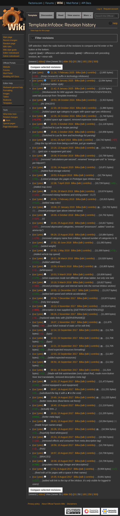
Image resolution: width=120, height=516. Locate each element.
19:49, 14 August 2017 (62, 397)
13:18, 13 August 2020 (62, 147)
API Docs (86, 3)
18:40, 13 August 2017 (62, 405)
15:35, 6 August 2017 (61, 477)
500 (95, 61)
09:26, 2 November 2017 (63, 314)
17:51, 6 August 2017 (61, 469)
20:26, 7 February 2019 (62, 199)
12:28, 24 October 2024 (63, 116)
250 (90, 61)
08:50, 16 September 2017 (64, 362)
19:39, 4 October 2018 (62, 215)
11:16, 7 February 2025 (62, 72)
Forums (49, 3)
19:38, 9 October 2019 (62, 155)
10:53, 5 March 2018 (61, 274)
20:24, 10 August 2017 (62, 437)
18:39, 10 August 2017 (62, 461)
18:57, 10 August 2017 (62, 453)
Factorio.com (35, 3)
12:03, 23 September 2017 (64, 354)
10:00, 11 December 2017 (64, 290)
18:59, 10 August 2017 (62, 445)
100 (84, 61)
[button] (73, 38)
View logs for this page (40, 30)
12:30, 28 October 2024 (63, 108)
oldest (41, 61)
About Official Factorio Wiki (53, 504)
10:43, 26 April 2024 (61, 140)
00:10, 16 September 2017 (64, 370)
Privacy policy (34, 504)
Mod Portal (72, 3)
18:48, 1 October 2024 (62, 132)
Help (112, 23)
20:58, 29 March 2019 (62, 191)
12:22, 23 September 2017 (64, 338)
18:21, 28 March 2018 (62, 258)
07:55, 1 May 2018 (60, 250)
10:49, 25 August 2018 (62, 223)
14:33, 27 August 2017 (62, 381)
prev (40, 72)
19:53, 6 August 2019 (61, 175)
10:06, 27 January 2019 (63, 207)
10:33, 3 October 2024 (62, 124)
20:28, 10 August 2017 (62, 429)
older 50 (67, 61)
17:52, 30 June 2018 (61, 242)
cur (34, 80)
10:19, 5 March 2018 (61, 282)
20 (75, 61)
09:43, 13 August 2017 (62, 421)
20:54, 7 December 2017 (63, 298)
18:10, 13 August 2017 (62, 413)
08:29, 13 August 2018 (62, 234)
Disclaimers (72, 504)
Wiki (60, 2)
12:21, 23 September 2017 (64, 346)
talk (84, 72)
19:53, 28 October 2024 (63, 100)
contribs (91, 72)
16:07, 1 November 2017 (63, 322)
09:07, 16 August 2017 (62, 389)
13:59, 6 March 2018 (61, 266)
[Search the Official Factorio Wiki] (107, 16)
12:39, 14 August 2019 (62, 167)
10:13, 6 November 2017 (63, 306)
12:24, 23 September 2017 (64, 330)
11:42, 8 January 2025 (62, 88)
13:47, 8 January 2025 (62, 80)
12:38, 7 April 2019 (60, 183)
